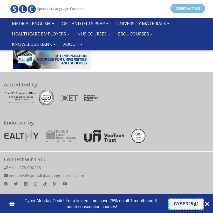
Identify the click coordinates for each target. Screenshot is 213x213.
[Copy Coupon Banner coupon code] (186, 204)
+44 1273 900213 (22, 167)
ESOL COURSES (135, 34)
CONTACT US (188, 8)
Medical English (33, 23)
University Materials (142, 23)
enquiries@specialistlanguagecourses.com (44, 175)
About (72, 44)
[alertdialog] (106, 204)
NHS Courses (93, 34)
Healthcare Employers (41, 34)
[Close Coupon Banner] (207, 204)
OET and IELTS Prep (85, 23)
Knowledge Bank (34, 44)
